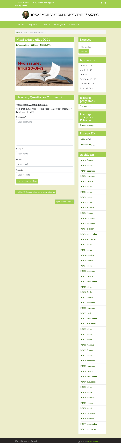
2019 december (88, 413)
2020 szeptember (89, 376)
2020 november (88, 366)
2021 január (87, 355)
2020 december (88, 361)
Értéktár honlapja (87, 125)
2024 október (88, 229)
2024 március (88, 255)
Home (18, 32)
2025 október (88, 181)
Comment (21, 117)
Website (19, 170)
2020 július (87, 387)
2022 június (87, 334)
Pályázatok (74, 24)
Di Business (94, 441)
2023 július (87, 287)
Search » (83, 51)
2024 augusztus (89, 239)
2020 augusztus (89, 382)
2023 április (87, 292)
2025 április (87, 202)
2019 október (88, 419)
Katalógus (58, 24)
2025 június (87, 192)
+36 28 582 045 (27, 3)
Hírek (25, 32)
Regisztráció (34, 24)
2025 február (87, 213)
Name (19, 149)
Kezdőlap (21, 24)
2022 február (87, 350)
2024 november (88, 224)
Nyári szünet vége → (64, 201)
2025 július (87, 187)
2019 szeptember (89, 424)
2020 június (87, 392)
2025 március (88, 208)
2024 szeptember (89, 234)
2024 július (87, 245)
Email (19, 159)
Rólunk (47, 24)
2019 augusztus (89, 429)
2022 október (88, 313)
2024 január (87, 266)
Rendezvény (87, 144)
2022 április (87, 340)
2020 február (87, 403)
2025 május (87, 197)
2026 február (87, 160)
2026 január (87, 165)
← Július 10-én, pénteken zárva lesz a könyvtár (35, 192)
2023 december (88, 271)
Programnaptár (86, 106)
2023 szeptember (89, 281)
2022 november (88, 308)
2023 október (88, 276)
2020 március (88, 397)
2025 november (88, 176)
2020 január (87, 408)
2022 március (88, 345)
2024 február (87, 260)
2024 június (87, 250)
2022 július (87, 329)
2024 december (88, 218)
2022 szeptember (89, 318)
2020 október (88, 371)
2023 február (87, 297)
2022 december (88, 303)
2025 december (88, 171)
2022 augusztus (89, 324)
